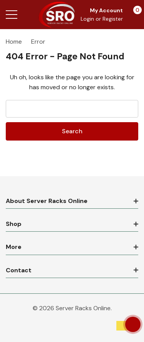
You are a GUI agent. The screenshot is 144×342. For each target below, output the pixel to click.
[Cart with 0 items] (133, 14)
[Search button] (28, 14)
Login (88, 18)
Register (113, 18)
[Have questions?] (133, 324)
